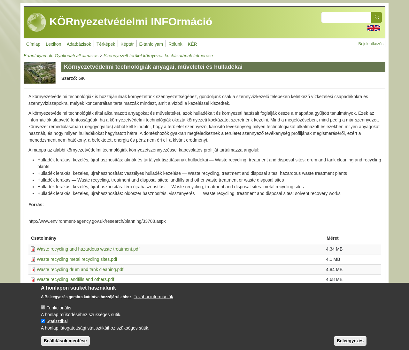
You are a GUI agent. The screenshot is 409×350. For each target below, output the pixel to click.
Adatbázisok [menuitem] (79, 44)
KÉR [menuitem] (192, 44)
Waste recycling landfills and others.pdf (75, 279)
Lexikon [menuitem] (53, 44)
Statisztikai (57, 326)
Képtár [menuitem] (127, 44)
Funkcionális (58, 313)
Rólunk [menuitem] (175, 44)
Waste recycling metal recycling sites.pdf (77, 259)
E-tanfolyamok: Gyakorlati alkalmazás (61, 55)
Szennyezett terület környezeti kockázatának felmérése (158, 55)
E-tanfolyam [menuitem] (151, 44)
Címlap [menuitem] (33, 44)
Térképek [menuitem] (105, 44)
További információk (153, 302)
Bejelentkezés (371, 44)
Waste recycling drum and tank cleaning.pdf (80, 269)
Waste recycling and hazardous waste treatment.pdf (88, 249)
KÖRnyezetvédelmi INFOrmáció (119, 22)
